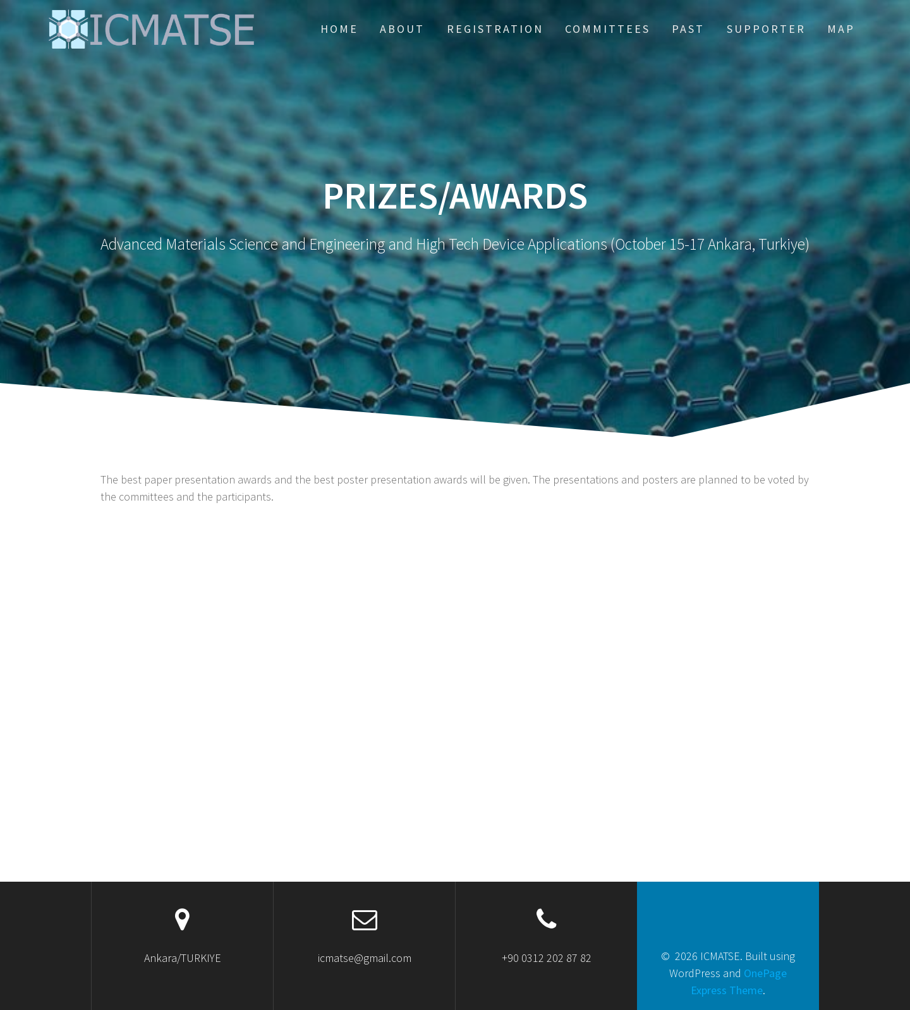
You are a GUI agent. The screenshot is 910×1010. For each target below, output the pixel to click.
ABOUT (402, 28)
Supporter (766, 28)
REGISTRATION (495, 28)
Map (841, 28)
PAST (688, 28)
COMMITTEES (607, 28)
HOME (339, 28)
